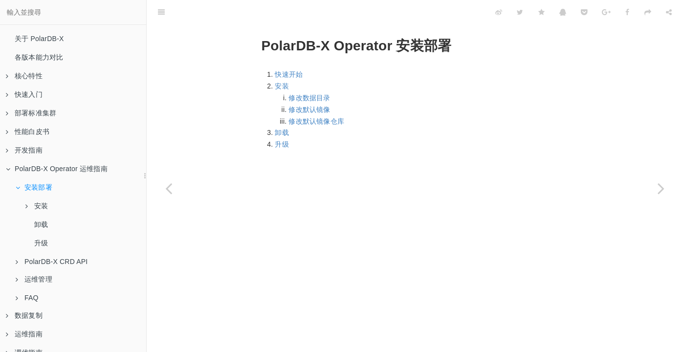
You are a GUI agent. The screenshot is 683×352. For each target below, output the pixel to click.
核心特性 (24, 76)
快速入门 (24, 94)
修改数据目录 (309, 98)
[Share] (669, 12)
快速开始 (289, 74)
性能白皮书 (27, 131)
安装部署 (34, 187)
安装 (36, 206)
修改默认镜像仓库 (316, 121)
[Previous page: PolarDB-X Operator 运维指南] (169, 188)
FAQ (27, 298)
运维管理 (34, 279)
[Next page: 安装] (661, 188)
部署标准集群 (31, 113)
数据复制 (24, 315)
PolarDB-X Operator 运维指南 (57, 169)
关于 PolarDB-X (39, 39)
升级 (41, 243)
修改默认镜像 (309, 109)
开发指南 (24, 150)
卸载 (41, 224)
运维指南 (24, 334)
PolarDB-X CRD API (52, 261)
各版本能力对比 (39, 57)
